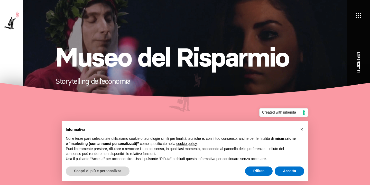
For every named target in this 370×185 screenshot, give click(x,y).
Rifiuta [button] (259, 171)
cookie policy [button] (186, 144)
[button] (302, 129)
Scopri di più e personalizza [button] (97, 171)
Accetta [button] (289, 171)
